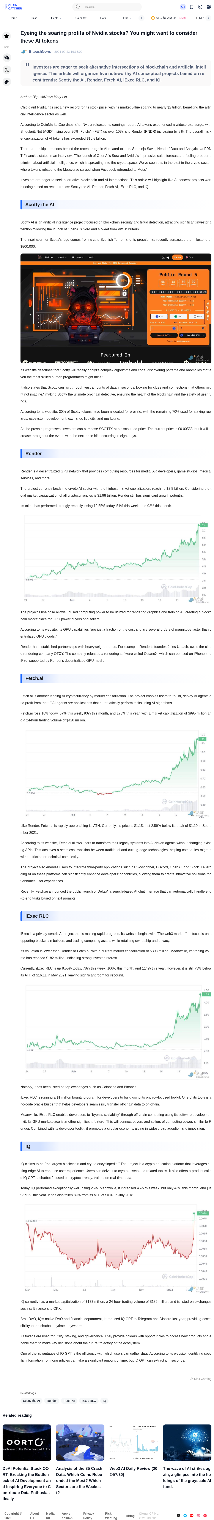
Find (127, 18)
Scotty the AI (31, 1400)
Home (13, 18)
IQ (104, 1400)
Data (104, 18)
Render (52, 1400)
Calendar (81, 18)
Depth (56, 18)
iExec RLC (89, 1400)
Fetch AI (69, 1400)
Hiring (130, 1516)
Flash (34, 18)
